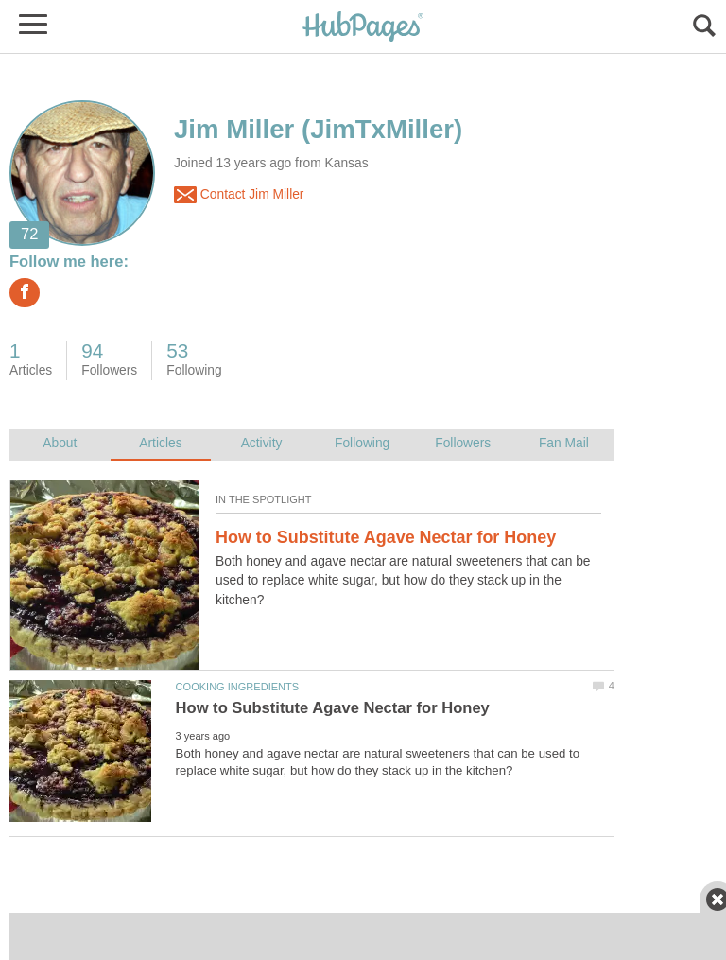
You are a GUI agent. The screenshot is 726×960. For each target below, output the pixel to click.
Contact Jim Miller (238, 194)
